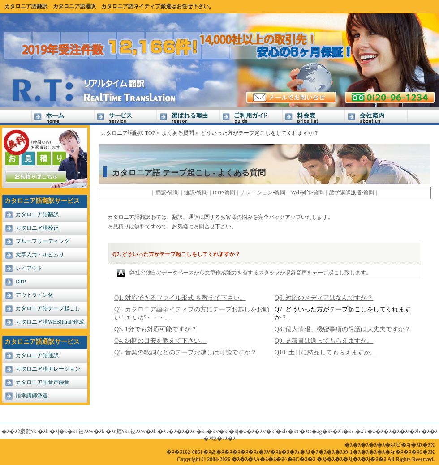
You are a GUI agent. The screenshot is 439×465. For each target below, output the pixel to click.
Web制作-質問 (307, 192)
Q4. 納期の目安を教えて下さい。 (160, 340)
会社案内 (376, 117)
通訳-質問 (195, 192)
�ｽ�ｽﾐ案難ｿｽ (18, 431)
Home (62, 117)
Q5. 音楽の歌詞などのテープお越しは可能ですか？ (185, 352)
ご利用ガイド (251, 117)
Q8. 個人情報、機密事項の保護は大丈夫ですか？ (343, 329)
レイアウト (29, 268)
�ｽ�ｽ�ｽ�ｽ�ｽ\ (388, 431)
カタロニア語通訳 (74, 6)
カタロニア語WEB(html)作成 (50, 322)
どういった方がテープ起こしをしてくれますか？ (260, 133)
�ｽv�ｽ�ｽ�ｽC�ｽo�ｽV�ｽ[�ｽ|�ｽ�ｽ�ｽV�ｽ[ (217, 431)
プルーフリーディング (42, 241)
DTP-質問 (224, 192)
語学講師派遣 (32, 395)
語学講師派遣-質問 (351, 192)
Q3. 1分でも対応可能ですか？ (155, 329)
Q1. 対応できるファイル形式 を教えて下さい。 (180, 297)
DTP (21, 281)
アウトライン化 (34, 295)
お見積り (118, 226)
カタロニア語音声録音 (42, 382)
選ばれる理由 (188, 117)
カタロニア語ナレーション (48, 369)
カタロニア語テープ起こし (48, 308)
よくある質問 (178, 133)
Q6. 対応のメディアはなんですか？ (324, 297)
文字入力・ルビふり (40, 255)
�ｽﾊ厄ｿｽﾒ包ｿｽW (126, 431)
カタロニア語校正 (37, 228)
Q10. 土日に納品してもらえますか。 (325, 352)
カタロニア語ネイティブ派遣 (136, 6)
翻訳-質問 (167, 192)
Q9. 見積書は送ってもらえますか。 (324, 340)
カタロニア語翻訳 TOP (128, 133)
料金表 (313, 117)
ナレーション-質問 (263, 192)
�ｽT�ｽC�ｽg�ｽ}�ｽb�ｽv (321, 431)
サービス (125, 117)
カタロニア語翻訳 (25, 6)
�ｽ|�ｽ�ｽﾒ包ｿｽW (72, 431)
